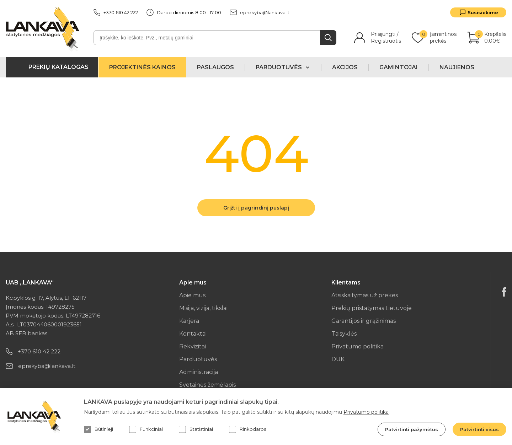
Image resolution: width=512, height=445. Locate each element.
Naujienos (456, 67)
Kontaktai (193, 333)
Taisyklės (344, 333)
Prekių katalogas (58, 67)
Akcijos (345, 67)
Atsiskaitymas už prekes (364, 295)
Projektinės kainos (142, 67)
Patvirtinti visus (479, 429)
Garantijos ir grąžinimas (363, 321)
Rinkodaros (247, 429)
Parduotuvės (198, 359)
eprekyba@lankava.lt (259, 12)
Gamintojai (398, 67)
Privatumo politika (357, 346)
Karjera (189, 321)
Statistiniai (196, 429)
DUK (338, 359)
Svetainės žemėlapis (207, 384)
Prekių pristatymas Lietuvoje (371, 308)
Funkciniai (146, 429)
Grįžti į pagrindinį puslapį (256, 208)
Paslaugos (215, 67)
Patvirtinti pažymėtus (411, 429)
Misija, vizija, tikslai (203, 308)
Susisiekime (483, 12)
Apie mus (192, 295)
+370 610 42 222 (116, 12)
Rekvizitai (192, 346)
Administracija (198, 372)
